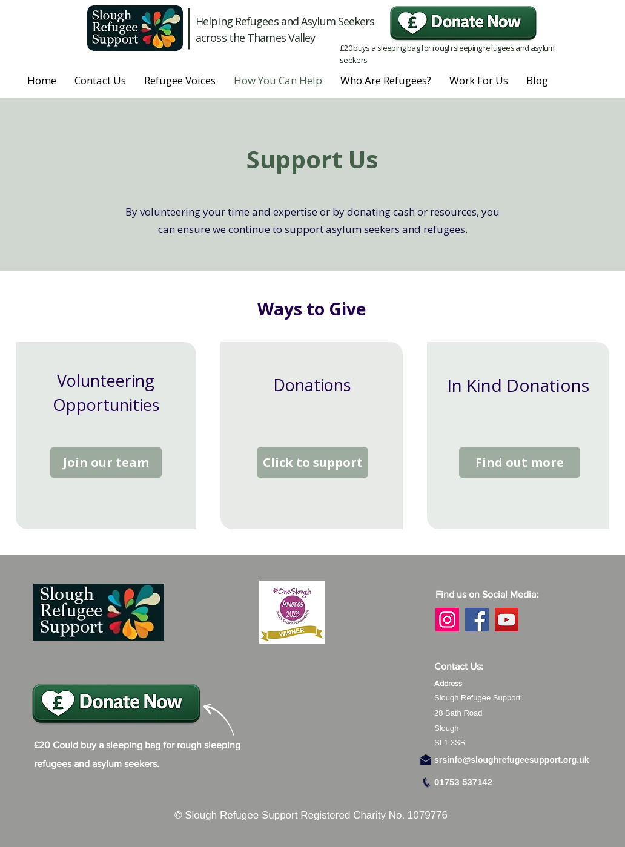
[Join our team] (106, 462)
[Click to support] (312, 462)
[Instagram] (447, 619)
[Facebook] (477, 619)
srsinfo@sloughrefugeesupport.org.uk (511, 760)
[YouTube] (506, 619)
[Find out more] (519, 462)
